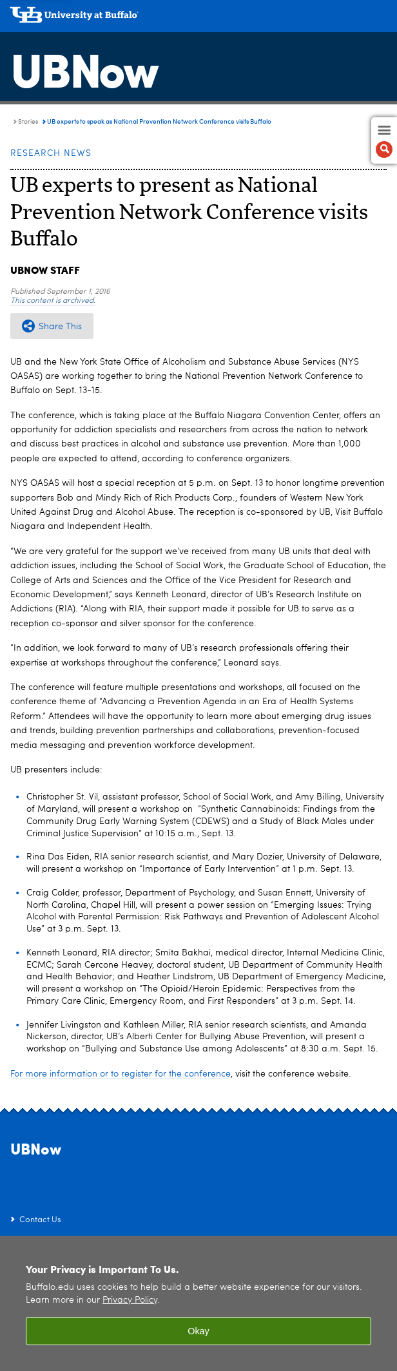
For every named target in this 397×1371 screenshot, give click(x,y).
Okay (198, 1331)
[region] (198, 1303)
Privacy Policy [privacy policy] (129, 1300)
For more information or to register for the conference (120, 1074)
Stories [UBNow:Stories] (28, 122)
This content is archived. (52, 301)
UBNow (83, 68)
